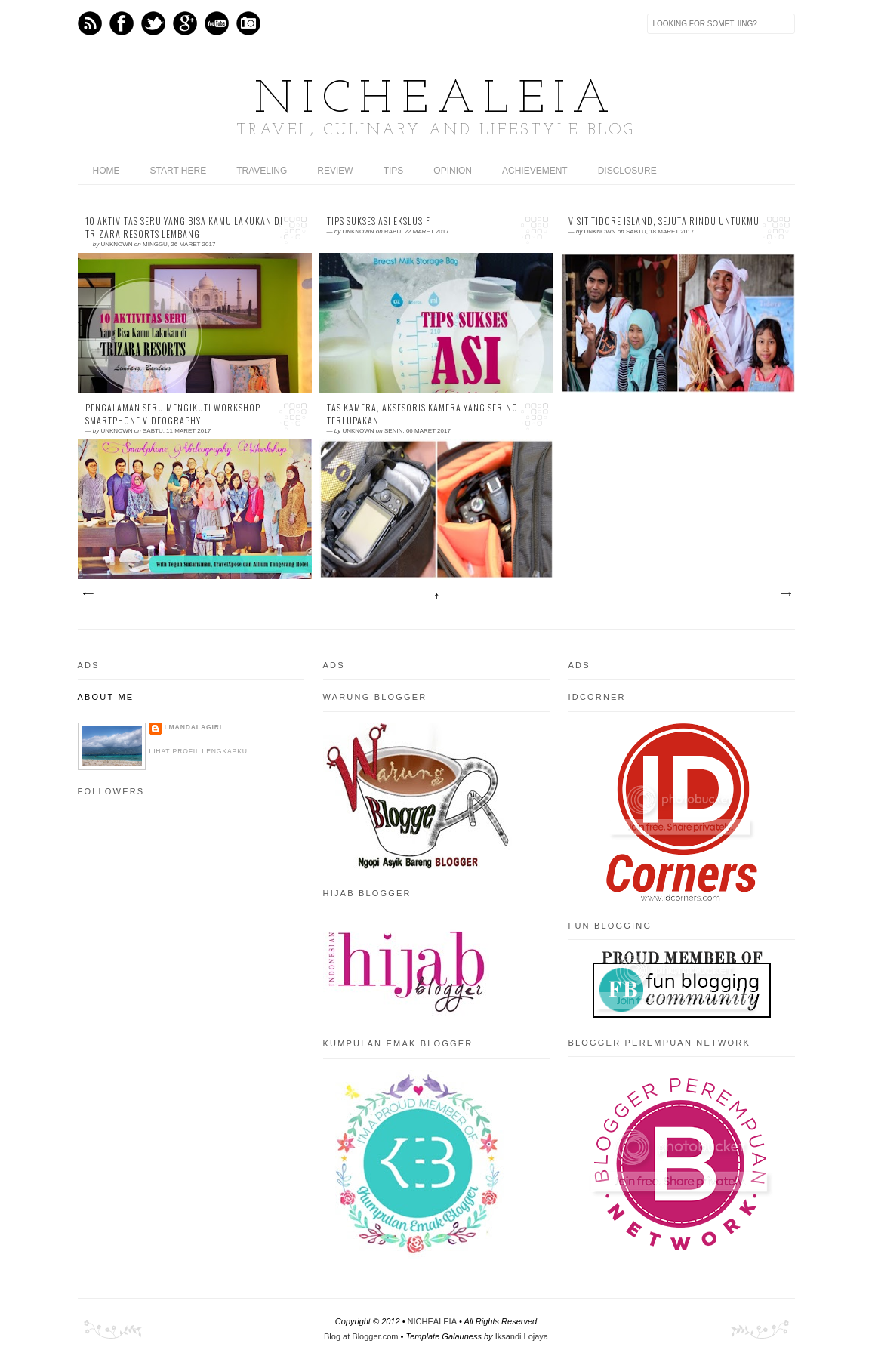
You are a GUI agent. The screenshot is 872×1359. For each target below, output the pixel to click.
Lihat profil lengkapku (198, 751)
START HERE (178, 170)
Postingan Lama (785, 594)
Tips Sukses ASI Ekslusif (378, 221)
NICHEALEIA (436, 100)
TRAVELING (261, 170)
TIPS (394, 170)
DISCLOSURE (627, 170)
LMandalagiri (194, 727)
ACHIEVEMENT (535, 170)
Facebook (121, 23)
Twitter (153, 23)
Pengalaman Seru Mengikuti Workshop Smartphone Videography (172, 414)
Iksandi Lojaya (521, 1336)
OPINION (452, 170)
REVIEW (335, 170)
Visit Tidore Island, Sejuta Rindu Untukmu (664, 221)
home (106, 170)
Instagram (248, 23)
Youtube (217, 23)
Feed (90, 23)
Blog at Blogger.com (361, 1336)
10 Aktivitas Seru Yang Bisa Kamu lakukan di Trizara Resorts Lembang (184, 227)
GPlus (185, 23)
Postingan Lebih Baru (87, 594)
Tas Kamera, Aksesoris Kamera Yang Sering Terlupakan (422, 414)
